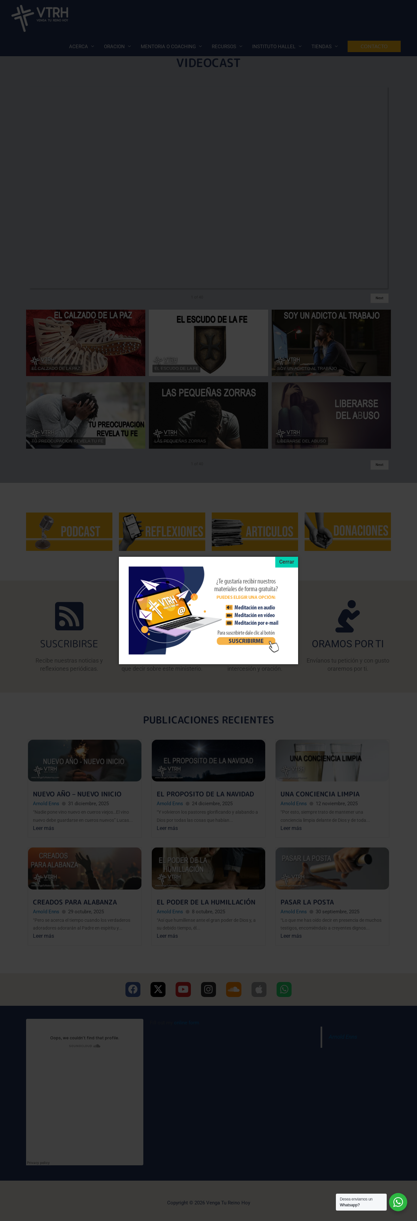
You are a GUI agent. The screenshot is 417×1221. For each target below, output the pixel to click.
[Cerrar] (286, 562)
